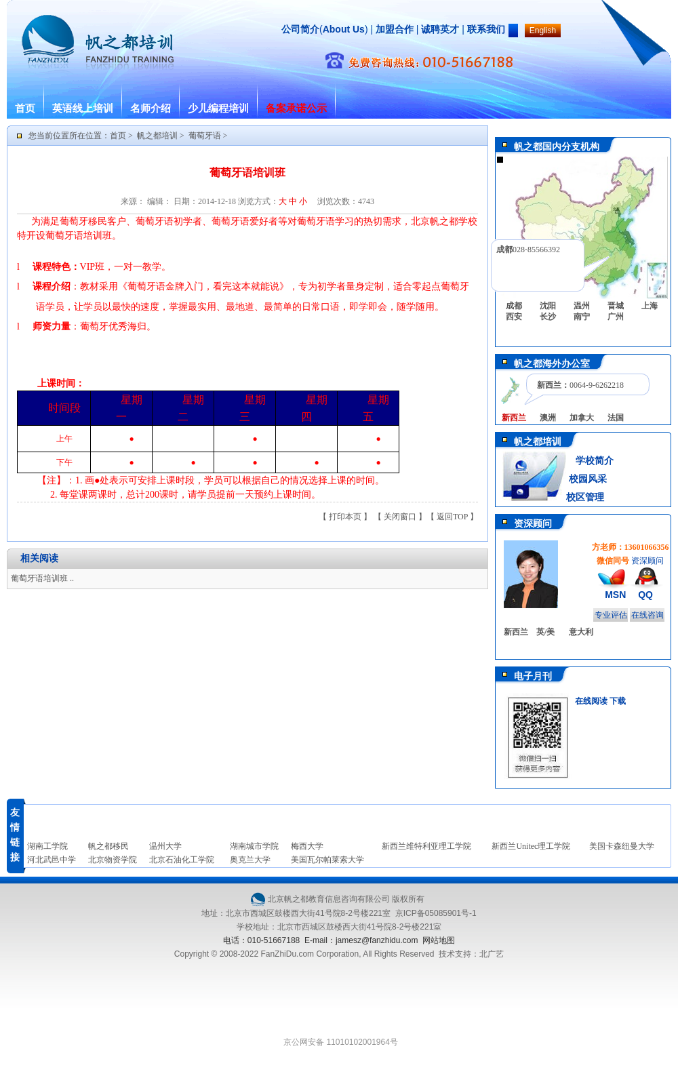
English (543, 30)
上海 (649, 306)
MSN (615, 594)
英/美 (545, 632)
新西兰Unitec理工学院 (531, 846)
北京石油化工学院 (181, 859)
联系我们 (486, 29)
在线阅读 (591, 701)
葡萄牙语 (204, 135)
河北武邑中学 (51, 859)
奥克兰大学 (250, 859)
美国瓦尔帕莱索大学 (327, 859)
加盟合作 (393, 29)
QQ (645, 594)
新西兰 (516, 632)
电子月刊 (533, 676)
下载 (618, 701)
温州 (582, 306)
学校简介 (595, 461)
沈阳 (548, 306)
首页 (25, 108)
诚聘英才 (440, 29)
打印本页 (345, 516)
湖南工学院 (47, 846)
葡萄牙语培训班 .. (42, 578)
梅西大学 (307, 846)
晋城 (615, 306)
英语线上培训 (82, 108)
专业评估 (611, 615)
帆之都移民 (108, 846)
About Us (344, 29)
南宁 (582, 316)
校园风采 (586, 479)
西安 (514, 316)
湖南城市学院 (254, 846)
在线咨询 (647, 615)
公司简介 (300, 29)
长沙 (548, 316)
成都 (514, 306)
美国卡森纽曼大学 (621, 846)
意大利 (581, 632)
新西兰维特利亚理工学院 (426, 846)
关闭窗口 (400, 516)
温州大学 (165, 846)
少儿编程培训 (218, 108)
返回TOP (452, 516)
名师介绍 (150, 108)
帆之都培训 (157, 135)
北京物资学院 (112, 859)
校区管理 (585, 497)
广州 (615, 316)
